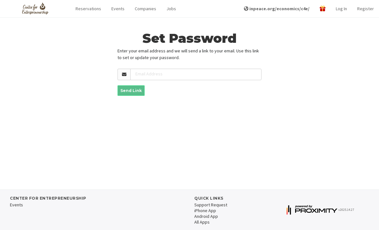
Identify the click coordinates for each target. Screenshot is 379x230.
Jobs (171, 9)
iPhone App (205, 210)
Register (365, 9)
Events (118, 9)
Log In (341, 9)
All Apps (202, 222)
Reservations (88, 9)
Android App (206, 216)
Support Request (210, 205)
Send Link (131, 90)
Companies (145, 9)
